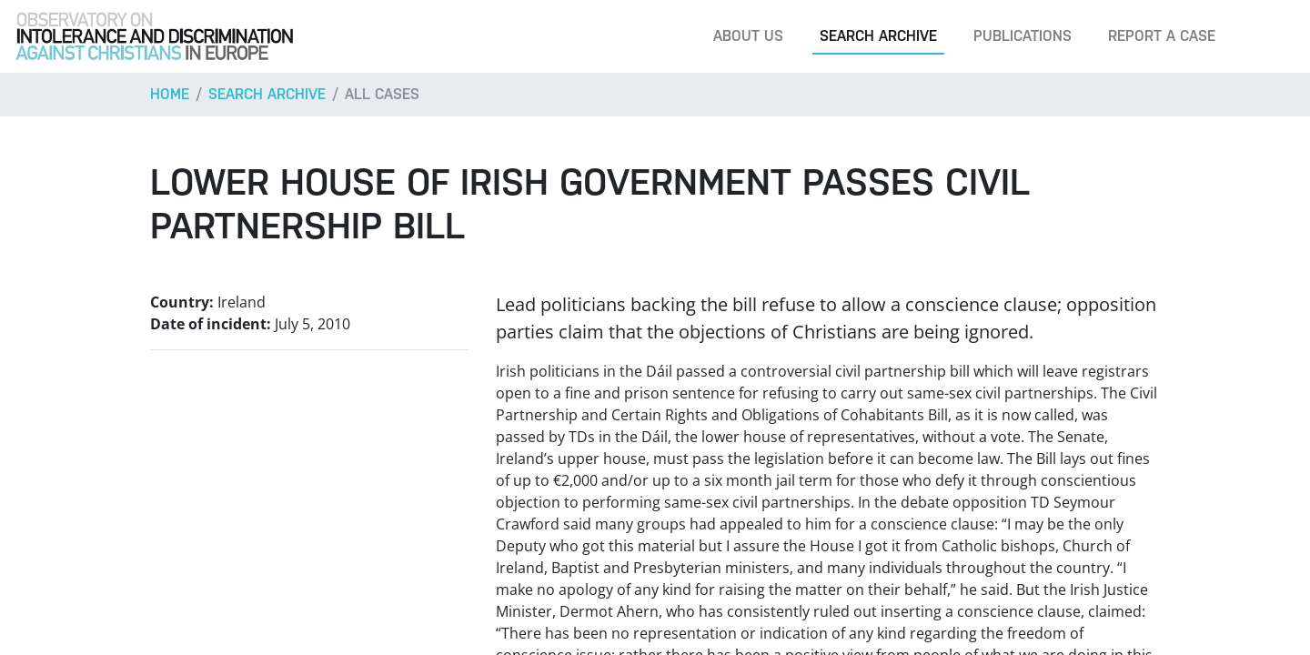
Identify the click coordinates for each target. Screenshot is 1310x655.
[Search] (1268, 36)
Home (169, 94)
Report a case (1161, 36)
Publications (1022, 36)
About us (748, 36)
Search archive (878, 36)
